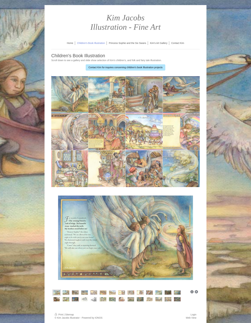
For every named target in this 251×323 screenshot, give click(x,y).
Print (59, 314)
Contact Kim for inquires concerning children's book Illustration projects (125, 67)
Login (193, 314)
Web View (191, 317)
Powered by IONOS (92, 317)
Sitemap (69, 314)
